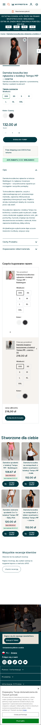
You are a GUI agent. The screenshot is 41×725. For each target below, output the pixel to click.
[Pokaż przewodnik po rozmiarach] (11, 89)
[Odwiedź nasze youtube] (20, 662)
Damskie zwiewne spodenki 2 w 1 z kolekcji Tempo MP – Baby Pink (10, 514)
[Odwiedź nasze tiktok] (15, 662)
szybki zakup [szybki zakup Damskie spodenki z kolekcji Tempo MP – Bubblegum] (9, 484)
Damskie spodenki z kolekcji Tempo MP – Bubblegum (10, 465)
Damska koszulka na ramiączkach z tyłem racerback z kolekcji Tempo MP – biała (30, 468)
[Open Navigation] (4, 4)
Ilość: (5, 128)
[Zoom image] (24, 40)
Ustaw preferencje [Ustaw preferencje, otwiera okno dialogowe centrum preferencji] (20, 714)
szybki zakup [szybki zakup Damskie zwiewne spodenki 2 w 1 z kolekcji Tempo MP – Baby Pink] (9, 534)
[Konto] (31, 4)
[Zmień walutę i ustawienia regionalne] (20, 653)
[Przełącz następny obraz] (38, 51)
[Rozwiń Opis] (20, 170)
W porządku (20, 721)
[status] (12, 132)
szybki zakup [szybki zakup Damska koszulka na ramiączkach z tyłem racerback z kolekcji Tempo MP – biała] (29, 484)
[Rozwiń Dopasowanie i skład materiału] (20, 249)
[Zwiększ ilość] (19, 132)
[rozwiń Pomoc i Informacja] (13, 669)
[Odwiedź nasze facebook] (9, 662)
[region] (20, 705)
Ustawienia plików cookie (13, 648)
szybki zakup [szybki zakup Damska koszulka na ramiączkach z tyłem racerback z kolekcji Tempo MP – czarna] (29, 534)
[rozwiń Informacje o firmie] (13, 684)
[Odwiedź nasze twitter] (25, 662)
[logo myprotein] (19, 4)
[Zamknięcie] (38, 688)
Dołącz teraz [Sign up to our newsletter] (12, 640)
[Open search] (8, 4)
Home (2, 34)
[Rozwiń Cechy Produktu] (20, 242)
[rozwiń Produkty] (8, 677)
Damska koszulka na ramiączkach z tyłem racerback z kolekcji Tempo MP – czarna (30, 515)
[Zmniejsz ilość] (5, 132)
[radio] (6, 96)
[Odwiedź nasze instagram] (4, 662)
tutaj (24, 710)
